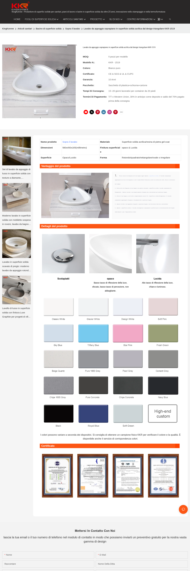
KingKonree (8, 28)
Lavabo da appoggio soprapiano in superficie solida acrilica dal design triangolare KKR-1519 (129, 28)
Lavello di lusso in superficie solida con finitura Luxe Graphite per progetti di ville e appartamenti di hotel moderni (16, 313)
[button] (158, 19)
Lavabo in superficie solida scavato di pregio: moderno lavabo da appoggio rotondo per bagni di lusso (16, 267)
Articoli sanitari (25, 28)
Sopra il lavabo (72, 28)
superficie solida (154, 175)
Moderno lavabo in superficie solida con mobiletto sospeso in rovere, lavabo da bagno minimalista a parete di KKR (16, 220)
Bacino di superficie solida (48, 28)
